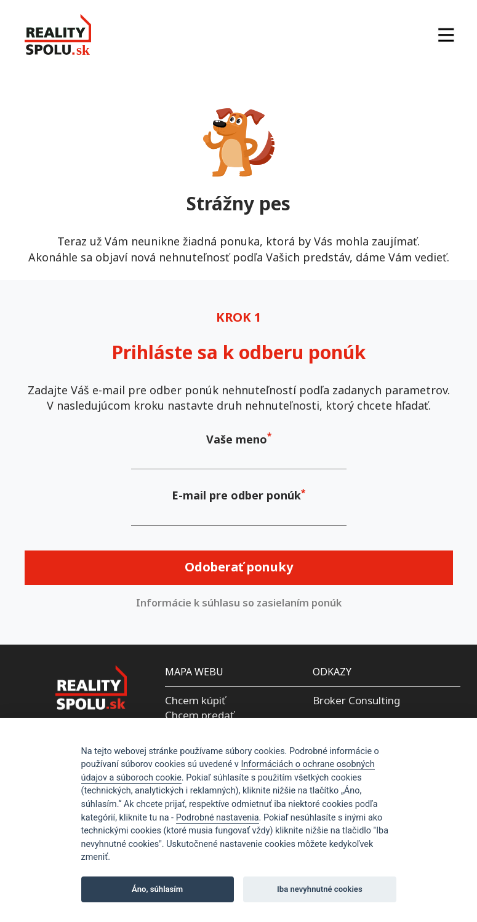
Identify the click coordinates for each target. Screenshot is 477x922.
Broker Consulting (356, 700)
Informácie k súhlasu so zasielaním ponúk (239, 603)
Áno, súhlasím (157, 889)
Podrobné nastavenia (217, 818)
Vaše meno (236, 439)
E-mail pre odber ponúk (236, 495)
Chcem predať (199, 715)
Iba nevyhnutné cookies (320, 889)
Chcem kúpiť (195, 700)
